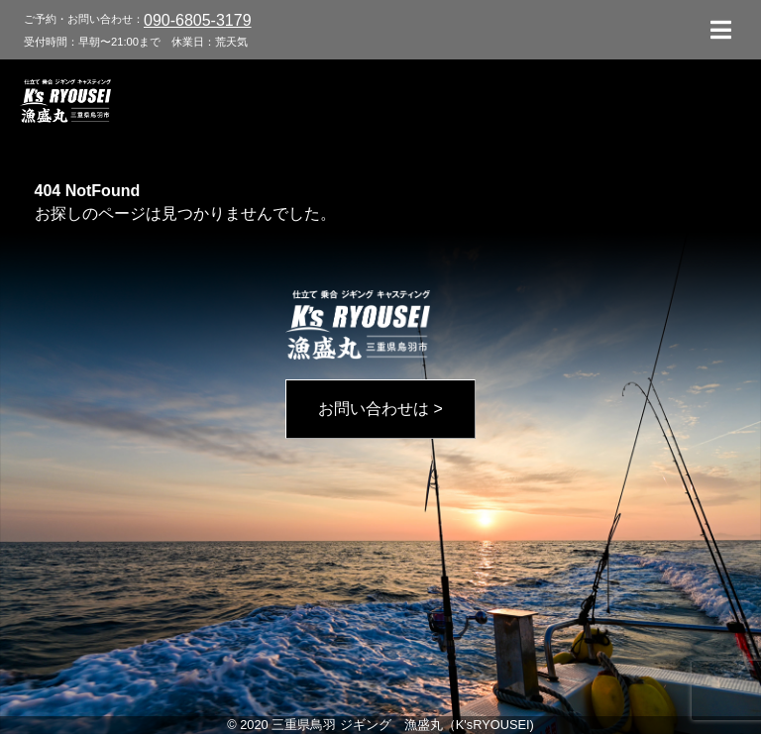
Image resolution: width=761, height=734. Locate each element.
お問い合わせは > (380, 408)
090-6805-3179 (198, 20)
